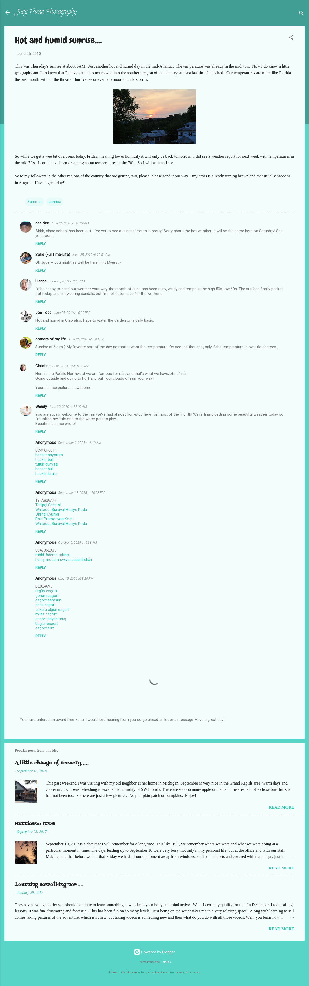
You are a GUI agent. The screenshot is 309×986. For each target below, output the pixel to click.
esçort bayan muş (50, 619)
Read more (281, 807)
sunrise (55, 201)
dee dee (42, 223)
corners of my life (50, 339)
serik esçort (45, 605)
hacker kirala (46, 473)
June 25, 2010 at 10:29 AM (70, 223)
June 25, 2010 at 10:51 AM (91, 255)
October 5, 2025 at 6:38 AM (77, 543)
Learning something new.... (49, 884)
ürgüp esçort (46, 591)
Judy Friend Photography (47, 12)
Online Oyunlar (47, 514)
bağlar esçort (46, 623)
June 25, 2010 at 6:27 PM (72, 313)
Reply (40, 244)
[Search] (301, 14)
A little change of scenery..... (52, 762)
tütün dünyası (46, 464)
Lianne (41, 281)
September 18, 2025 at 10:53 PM (81, 493)
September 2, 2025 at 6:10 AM (79, 443)
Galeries (166, 962)
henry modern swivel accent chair (63, 559)
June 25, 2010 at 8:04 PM (86, 339)
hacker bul (44, 459)
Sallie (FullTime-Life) (52, 254)
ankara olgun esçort (52, 609)
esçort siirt (44, 628)
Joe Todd (43, 312)
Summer (34, 201)
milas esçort (46, 614)
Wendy (41, 406)
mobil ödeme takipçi (52, 555)
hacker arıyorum (49, 455)
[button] (291, 38)
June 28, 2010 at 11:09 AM (68, 407)
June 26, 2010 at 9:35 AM (70, 366)
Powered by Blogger (154, 952)
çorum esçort (47, 595)
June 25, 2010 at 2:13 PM (67, 281)
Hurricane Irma (35, 823)
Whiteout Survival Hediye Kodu (61, 509)
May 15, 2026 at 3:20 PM (75, 579)
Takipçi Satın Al (48, 505)
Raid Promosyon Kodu (54, 519)
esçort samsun (48, 600)
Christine (42, 366)
